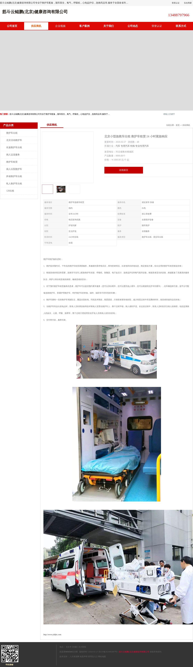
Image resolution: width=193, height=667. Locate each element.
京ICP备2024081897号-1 (108, 652)
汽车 (118, 146)
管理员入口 (93, 656)
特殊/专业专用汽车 (139, 146)
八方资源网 (74, 656)
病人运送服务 (13, 154)
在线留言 (123, 170)
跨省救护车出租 (14, 176)
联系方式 (181, 26)
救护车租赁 (12, 162)
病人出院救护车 (14, 169)
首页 (178, 125)
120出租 (10, 191)
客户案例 (84, 26)
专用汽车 (125, 146)
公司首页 (12, 26)
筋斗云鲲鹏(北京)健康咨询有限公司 (134, 652)
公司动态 (133, 26)
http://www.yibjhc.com (52, 634)
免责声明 (83, 656)
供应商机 (36, 26)
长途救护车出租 (14, 147)
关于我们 (108, 26)
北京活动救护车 (14, 140)
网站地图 (102, 656)
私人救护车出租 (14, 183)
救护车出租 (12, 133)
